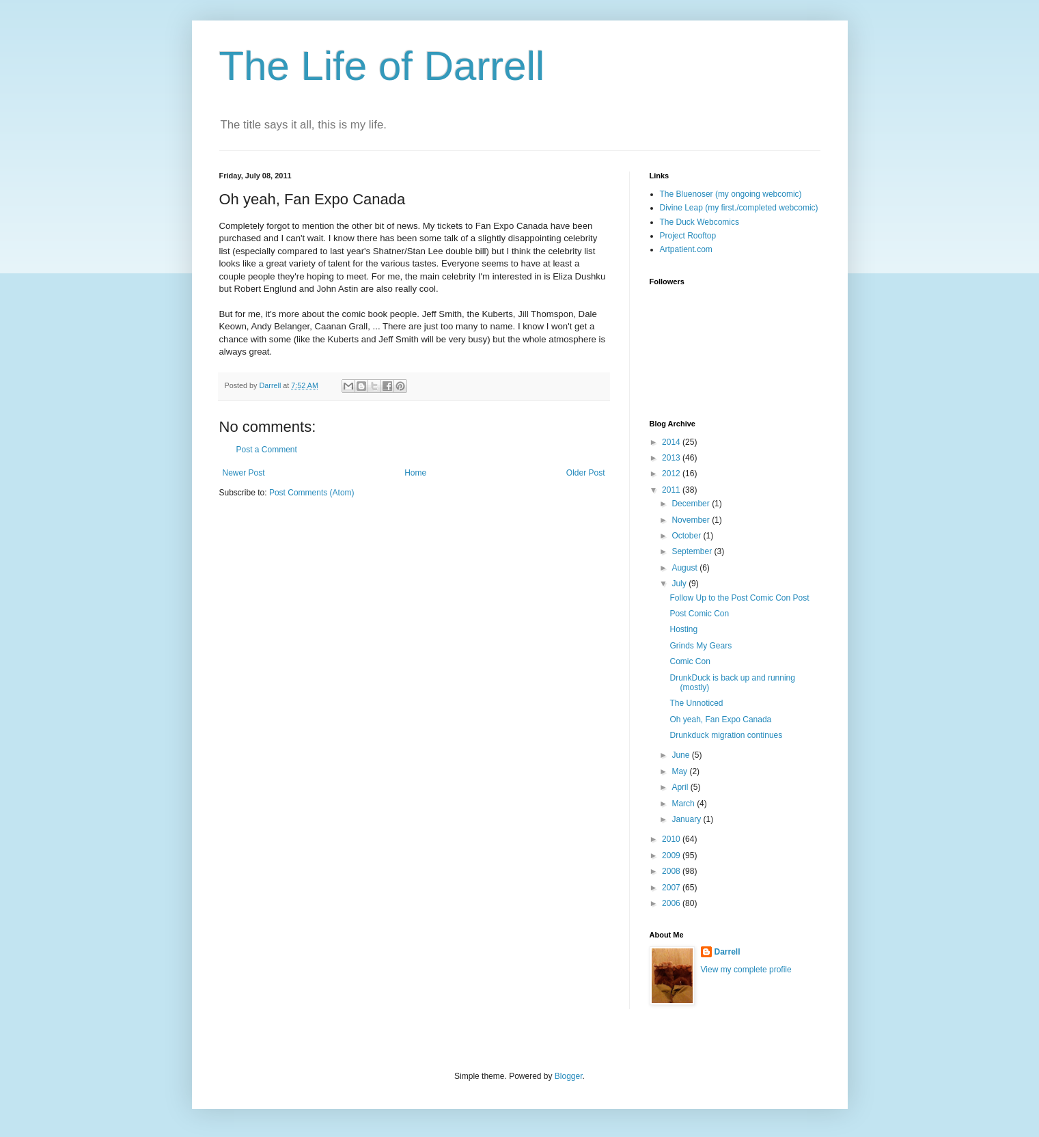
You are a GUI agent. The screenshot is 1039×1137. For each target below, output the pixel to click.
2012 (672, 473)
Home (415, 473)
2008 (672, 871)
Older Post (585, 473)
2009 (672, 855)
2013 (672, 458)
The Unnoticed (696, 703)
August (685, 568)
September (692, 551)
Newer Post (244, 473)
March (684, 803)
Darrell (727, 952)
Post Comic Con (699, 613)
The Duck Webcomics (699, 222)
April (680, 787)
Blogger (569, 1076)
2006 (672, 903)
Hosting (683, 629)
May (680, 771)
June (681, 755)
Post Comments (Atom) (312, 492)
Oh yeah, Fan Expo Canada (720, 719)
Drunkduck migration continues (725, 735)
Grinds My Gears (700, 645)
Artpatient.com (686, 249)
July (680, 583)
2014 (672, 442)
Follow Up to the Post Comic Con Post (739, 598)
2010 (672, 839)
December (691, 503)
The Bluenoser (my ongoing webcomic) (731, 194)
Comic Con (689, 661)
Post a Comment (266, 449)
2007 (672, 887)
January (687, 819)
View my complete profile (746, 969)
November (691, 520)
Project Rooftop (688, 236)
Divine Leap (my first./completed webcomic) (739, 208)
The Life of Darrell (382, 66)
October (687, 535)
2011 (672, 490)
